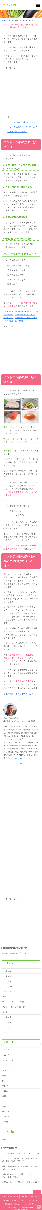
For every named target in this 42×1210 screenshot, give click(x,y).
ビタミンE (6, 1027)
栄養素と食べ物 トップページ (14, 953)
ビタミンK (6, 1032)
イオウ (5, 1101)
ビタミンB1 (7, 976)
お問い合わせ (32, 1204)
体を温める (29, 1196)
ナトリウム (6, 1065)
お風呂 (37, 1196)
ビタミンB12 (7, 991)
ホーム (4, 1196)
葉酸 (4, 997)
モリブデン (6, 1111)
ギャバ (5, 1139)
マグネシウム (7, 1060)
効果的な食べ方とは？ (17, 132)
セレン (5, 1106)
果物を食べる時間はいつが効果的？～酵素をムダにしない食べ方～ (21, 1167)
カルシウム (6, 1055)
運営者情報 (8, 1204)
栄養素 (11, 20)
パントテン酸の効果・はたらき (21, 122)
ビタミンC (6, 1017)
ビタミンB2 (7, 981)
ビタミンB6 (7, 986)
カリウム (5, 1050)
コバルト (5, 1117)
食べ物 (10, 1196)
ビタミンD (6, 1022)
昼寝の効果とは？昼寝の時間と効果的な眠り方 (21, 1182)
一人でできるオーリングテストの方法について (21, 1153)
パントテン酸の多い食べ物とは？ (22, 127)
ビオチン (5, 1012)
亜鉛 (4, 1076)
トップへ (38, 1207)
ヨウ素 (5, 1122)
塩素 (4, 1096)
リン (4, 1070)
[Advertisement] (21, 92)
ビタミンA (6, 971)
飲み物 (16, 1196)
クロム (5, 1091)
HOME (4, 20)
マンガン (5, 1086)
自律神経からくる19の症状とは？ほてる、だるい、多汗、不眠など (20, 1175)
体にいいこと (16, 1200)
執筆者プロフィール (20, 1204)
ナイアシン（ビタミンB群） (13, 1002)
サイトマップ (33, 1200)
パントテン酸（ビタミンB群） (14, 1007)
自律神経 (7, 1200)
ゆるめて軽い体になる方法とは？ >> (19, 694)
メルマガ (24, 1200)
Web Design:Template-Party (21, 1209)
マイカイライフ (20, 1207)
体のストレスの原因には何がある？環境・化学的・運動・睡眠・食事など (21, 1159)
